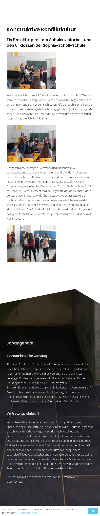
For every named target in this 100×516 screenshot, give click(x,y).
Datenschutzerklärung (26, 512)
